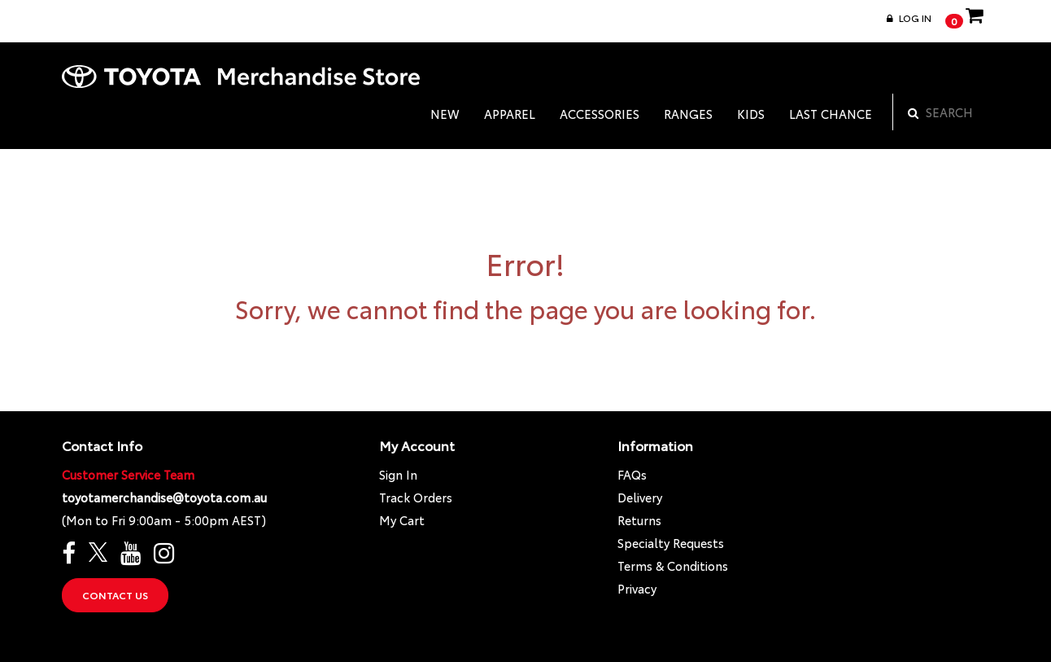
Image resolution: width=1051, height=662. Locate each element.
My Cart (402, 519)
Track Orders (415, 497)
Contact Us (115, 595)
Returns (639, 519)
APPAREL (509, 113)
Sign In (398, 474)
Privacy (636, 588)
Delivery (639, 497)
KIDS (751, 113)
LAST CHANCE (830, 113)
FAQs (632, 474)
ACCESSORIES (599, 113)
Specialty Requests (670, 542)
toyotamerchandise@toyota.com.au (164, 497)
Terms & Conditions (672, 565)
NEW (445, 113)
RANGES (688, 113)
